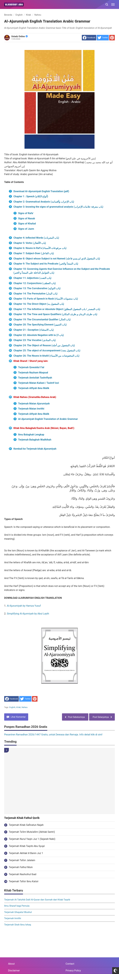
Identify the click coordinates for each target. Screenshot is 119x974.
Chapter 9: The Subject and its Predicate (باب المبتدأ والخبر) (45, 263)
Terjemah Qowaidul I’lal (31, 367)
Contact (70, 963)
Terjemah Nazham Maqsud (33, 372)
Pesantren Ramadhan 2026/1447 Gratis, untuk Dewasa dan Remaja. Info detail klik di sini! (53, 734)
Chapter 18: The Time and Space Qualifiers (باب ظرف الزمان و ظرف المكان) (55, 314)
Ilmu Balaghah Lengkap (31, 434)
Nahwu (24, 707)
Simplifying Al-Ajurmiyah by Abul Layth (28, 613)
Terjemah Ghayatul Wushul (18, 912)
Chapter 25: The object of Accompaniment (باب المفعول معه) (46, 350)
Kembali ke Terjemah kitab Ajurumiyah (34, 448)
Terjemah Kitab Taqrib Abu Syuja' (27, 846)
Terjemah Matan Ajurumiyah (34, 403)
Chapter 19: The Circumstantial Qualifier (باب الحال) (42, 319)
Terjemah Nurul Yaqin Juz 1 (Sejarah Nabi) (32, 839)
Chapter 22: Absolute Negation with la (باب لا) (38, 335)
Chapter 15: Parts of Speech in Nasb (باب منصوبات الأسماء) (45, 298)
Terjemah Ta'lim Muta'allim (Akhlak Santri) (32, 831)
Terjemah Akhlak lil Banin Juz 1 (26, 853)
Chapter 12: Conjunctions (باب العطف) (34, 283)
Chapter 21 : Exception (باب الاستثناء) (33, 329)
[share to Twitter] (103, 37)
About (11, 963)
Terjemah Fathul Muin (21, 867)
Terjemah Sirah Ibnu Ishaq (17, 924)
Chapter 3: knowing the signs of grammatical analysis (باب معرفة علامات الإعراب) (58, 206)
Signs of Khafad (27, 223)
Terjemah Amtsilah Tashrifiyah (35, 377)
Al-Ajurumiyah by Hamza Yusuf (24, 605)
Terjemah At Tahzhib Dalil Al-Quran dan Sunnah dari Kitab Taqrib (37, 899)
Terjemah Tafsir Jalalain (22, 860)
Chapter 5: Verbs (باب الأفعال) (29, 243)
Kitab (18, 707)
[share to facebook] (89, 37)
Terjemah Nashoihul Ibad (22, 874)
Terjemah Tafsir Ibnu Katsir (23, 881)
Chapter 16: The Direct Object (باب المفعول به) (38, 303)
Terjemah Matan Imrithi (31, 408)
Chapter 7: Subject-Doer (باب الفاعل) (33, 253)
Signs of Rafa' (25, 213)
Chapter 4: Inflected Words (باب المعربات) (36, 237)
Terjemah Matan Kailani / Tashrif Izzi (38, 382)
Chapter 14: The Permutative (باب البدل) (35, 293)
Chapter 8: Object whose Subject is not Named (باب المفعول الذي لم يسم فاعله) (56, 258)
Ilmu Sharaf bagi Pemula (16, 905)
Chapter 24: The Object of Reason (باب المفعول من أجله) (44, 345)
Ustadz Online (19, 36)
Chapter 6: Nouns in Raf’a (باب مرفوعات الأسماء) (39, 248)
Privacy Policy (73, 970)
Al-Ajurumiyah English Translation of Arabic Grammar (48, 419)
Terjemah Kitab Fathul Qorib (22, 817)
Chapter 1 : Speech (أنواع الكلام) (30, 196)
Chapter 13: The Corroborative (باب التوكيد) (36, 288)
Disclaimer (14, 970)
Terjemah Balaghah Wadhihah (34, 439)
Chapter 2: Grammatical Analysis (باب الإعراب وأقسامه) (43, 201)
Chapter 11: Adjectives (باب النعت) (32, 278)
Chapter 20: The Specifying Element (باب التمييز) (40, 324)
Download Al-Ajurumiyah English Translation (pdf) (41, 191)
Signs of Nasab (26, 218)
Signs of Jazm (26, 228)
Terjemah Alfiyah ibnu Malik (34, 388)
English (12, 707)
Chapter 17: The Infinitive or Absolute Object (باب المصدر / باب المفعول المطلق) (56, 309)
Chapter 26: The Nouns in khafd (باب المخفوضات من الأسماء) (46, 355)
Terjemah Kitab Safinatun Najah (26, 824)
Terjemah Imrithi (12, 918)
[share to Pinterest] (112, 37)
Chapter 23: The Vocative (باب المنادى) (34, 340)
